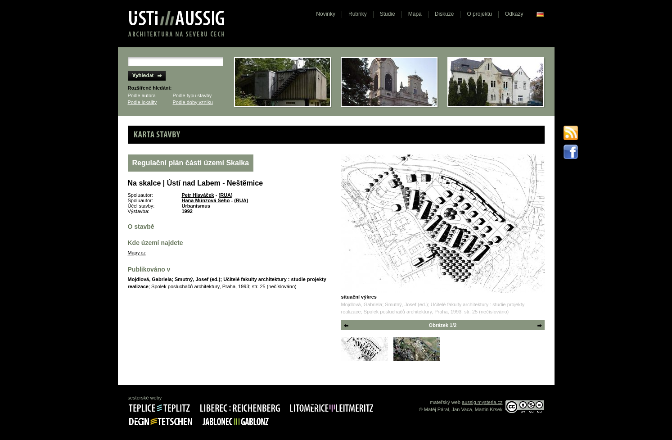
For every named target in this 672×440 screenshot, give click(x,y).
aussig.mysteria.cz (482, 402)
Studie (387, 14)
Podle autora (142, 95)
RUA (225, 195)
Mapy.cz (137, 252)
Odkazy (514, 14)
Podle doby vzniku (193, 102)
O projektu (479, 14)
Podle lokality (142, 102)
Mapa (415, 14)
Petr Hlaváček (198, 195)
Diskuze (444, 14)
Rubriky (357, 14)
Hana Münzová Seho (206, 200)
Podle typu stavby (192, 95)
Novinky (325, 14)
